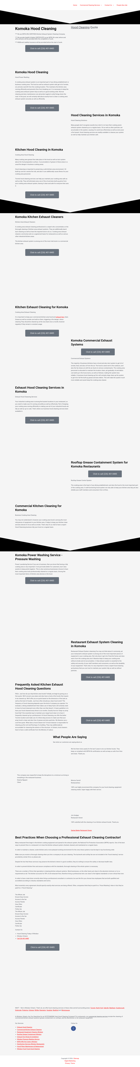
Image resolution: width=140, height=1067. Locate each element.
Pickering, (34, 1010)
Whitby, (46, 1010)
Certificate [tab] (18, 906)
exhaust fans (60, 317)
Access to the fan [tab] (21, 899)
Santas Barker (75, 830)
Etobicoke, (27, 1010)
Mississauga (75, 1010)
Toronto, (93, 1008)
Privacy (67, 1063)
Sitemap (76, 1058)
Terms (73, 1063)
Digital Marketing (69, 1061)
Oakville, (106, 1008)
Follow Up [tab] (18, 909)
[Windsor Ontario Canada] (97, 936)
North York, (99, 1008)
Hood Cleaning (80, 27)
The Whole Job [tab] (20, 895)
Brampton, (52, 1010)
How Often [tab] (18, 904)
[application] (101, 5)
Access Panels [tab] (20, 902)
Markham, (113, 1008)
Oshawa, (41, 1010)
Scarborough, (19, 1010)
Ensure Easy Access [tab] (21, 897)
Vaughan (59, 1010)
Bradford (65, 1010)
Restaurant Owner (86, 830)
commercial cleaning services (98, 1016)
